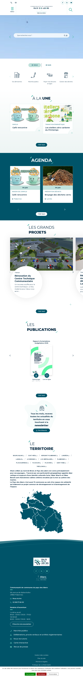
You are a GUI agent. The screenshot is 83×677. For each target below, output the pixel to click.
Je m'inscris (41, 430)
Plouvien (49, 463)
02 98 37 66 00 (17, 602)
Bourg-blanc (18, 455)
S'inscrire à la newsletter (21, 624)
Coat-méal (32, 455)
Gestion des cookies (41, 655)
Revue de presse (21, 647)
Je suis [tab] (48, 65)
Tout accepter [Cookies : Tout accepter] (30, 674)
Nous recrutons (20, 639)
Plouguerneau (22, 463)
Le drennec (32, 459)
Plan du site (41, 658)
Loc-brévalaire (46, 459)
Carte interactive (21, 643)
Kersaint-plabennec (49, 455)
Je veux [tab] (35, 65)
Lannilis (19, 459)
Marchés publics (21, 631)
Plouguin (36, 463)
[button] (10, 37)
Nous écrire (15, 598)
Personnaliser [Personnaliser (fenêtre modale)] (53, 674)
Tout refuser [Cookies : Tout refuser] (41, 674)
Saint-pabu (61, 463)
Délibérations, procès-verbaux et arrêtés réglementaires (38, 635)
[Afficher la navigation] (12, 9)
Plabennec (61, 459)
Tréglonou (41, 466)
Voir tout (41, 145)
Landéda (65, 455)
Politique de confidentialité (41, 665)
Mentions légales (41, 661)
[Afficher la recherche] (70, 9)
